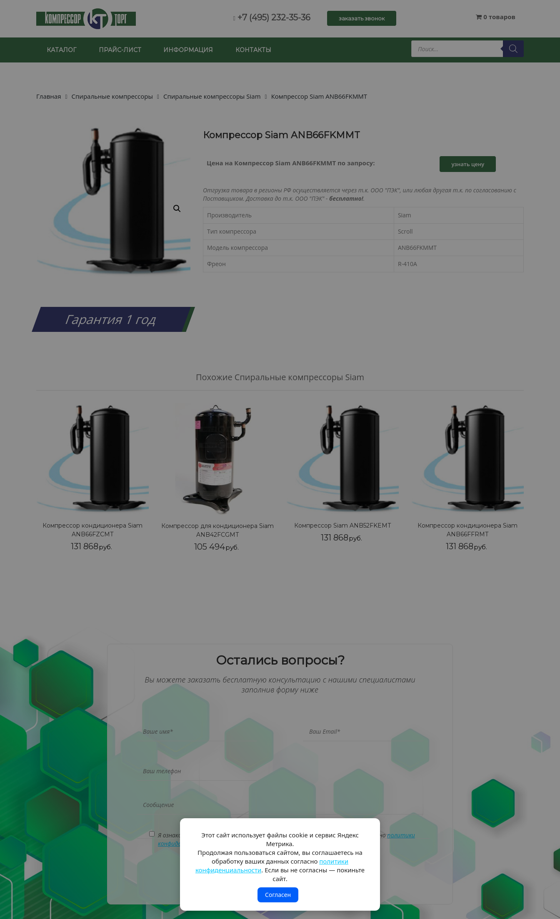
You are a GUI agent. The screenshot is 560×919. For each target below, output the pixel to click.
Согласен (278, 895)
